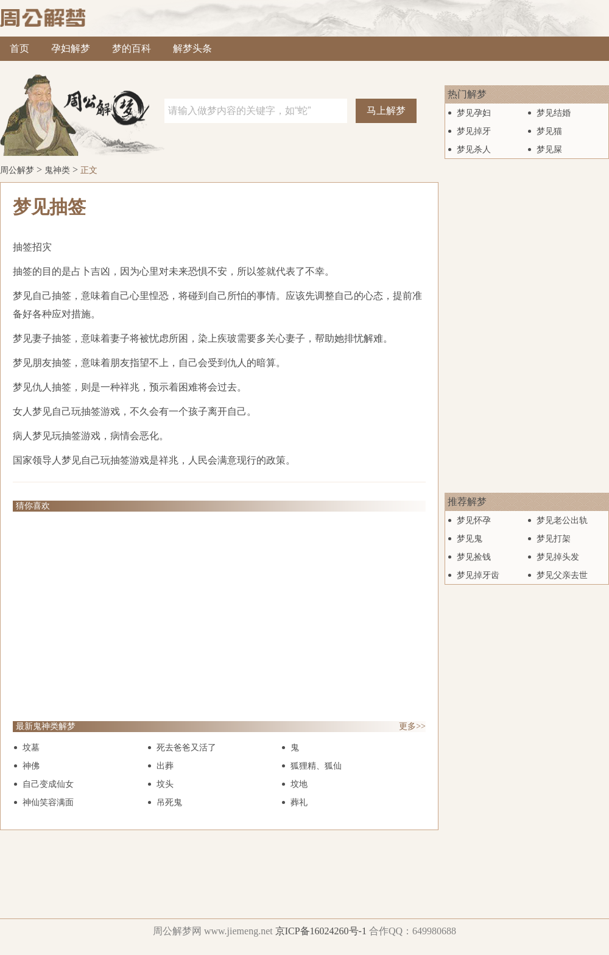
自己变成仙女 (48, 784)
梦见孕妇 (474, 113)
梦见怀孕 (474, 520)
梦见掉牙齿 (478, 575)
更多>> (412, 726)
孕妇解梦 (70, 48)
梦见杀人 (474, 149)
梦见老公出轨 (562, 520)
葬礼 (299, 802)
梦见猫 (549, 131)
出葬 (165, 765)
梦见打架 (554, 538)
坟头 (165, 784)
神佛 (31, 765)
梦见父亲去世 (562, 575)
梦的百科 (131, 48)
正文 (88, 170)
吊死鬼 (169, 802)
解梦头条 (192, 48)
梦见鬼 (469, 538)
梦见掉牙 (474, 131)
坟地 (299, 784)
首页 (19, 48)
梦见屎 (549, 149)
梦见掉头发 (558, 557)
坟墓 (31, 747)
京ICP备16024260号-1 (321, 931)
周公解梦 (17, 170)
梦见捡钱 (474, 557)
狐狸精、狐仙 (316, 765)
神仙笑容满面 (48, 802)
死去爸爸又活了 (186, 747)
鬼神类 (57, 170)
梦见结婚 (554, 113)
